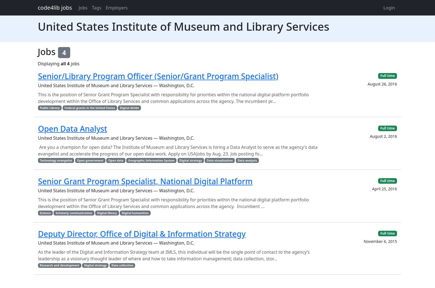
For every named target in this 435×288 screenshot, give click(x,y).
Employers (117, 8)
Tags (96, 8)
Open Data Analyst (72, 128)
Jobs (83, 8)
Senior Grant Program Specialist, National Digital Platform (145, 181)
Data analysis (247, 160)
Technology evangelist (56, 160)
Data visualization (220, 160)
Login (389, 8)
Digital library (107, 213)
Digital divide (129, 108)
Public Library (50, 108)
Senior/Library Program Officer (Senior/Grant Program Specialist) (158, 76)
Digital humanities (135, 213)
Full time (387, 75)
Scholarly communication (73, 213)
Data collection (122, 265)
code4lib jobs (55, 7)
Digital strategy (190, 160)
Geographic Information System (151, 160)
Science (45, 213)
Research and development (59, 265)
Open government (90, 160)
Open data (115, 160)
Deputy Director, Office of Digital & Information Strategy (142, 234)
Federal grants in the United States (90, 108)
